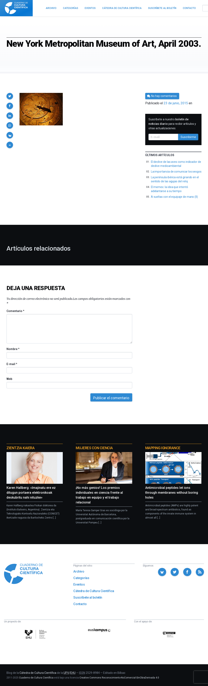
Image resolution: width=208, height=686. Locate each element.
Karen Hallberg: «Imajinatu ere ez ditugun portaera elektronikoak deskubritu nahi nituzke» (31, 492)
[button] (9, 96)
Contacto (80, 604)
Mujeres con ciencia (94, 448)
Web (9, 379)
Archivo (78, 571)
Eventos (79, 584)
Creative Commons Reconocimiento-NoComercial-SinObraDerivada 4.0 (119, 677)
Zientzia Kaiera (20, 448)
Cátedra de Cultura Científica (93, 591)
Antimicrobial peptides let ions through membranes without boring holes (171, 492)
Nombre (12, 349)
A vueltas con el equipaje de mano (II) (174, 196)
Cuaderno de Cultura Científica (36, 677)
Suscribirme (188, 137)
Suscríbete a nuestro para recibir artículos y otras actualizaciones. (172, 124)
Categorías (81, 578)
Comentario (15, 311)
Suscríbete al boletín (87, 597)
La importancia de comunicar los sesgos (176, 171)
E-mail (11, 364)
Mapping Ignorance (162, 448)
